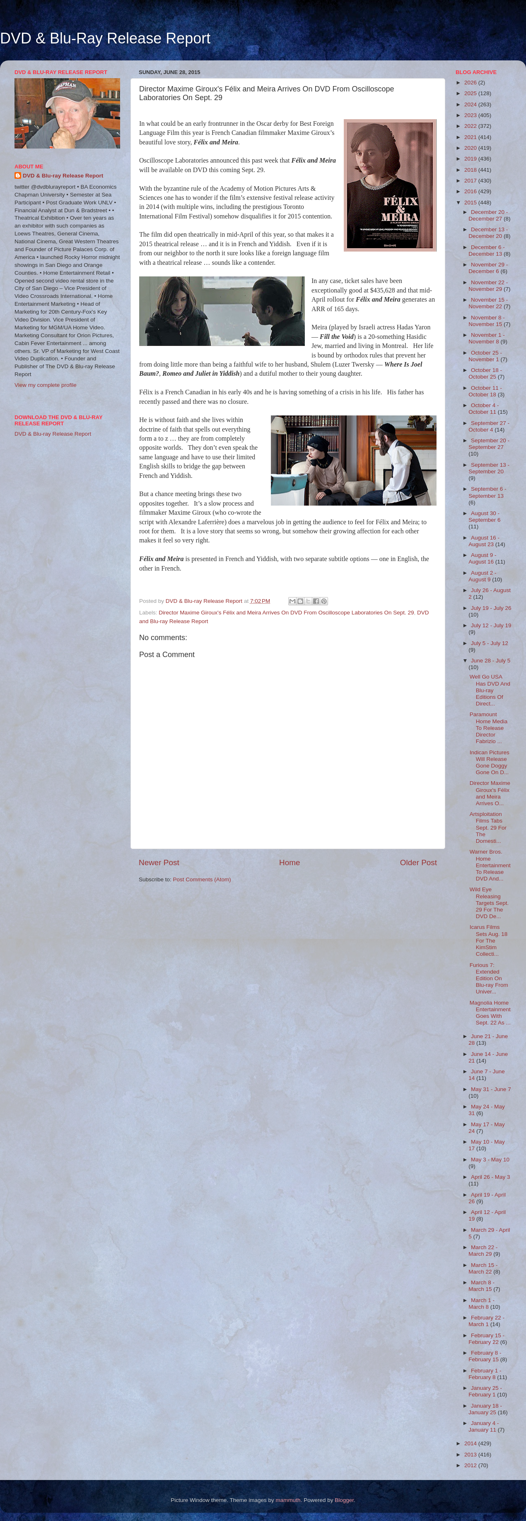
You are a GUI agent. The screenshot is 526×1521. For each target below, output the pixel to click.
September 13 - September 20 (488, 468)
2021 (471, 137)
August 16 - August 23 (483, 541)
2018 (471, 170)
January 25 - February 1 (485, 1391)
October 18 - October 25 (485, 373)
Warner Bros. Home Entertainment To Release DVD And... (490, 865)
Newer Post (159, 862)
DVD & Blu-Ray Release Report (105, 38)
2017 (471, 181)
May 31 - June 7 (491, 1089)
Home (289, 862)
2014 (471, 1443)
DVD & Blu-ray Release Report (63, 176)
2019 (471, 159)
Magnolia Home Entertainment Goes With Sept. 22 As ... (490, 1013)
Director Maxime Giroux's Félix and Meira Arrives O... (490, 793)
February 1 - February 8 (484, 1373)
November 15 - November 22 (488, 303)
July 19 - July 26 (491, 608)
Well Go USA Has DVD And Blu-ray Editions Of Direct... (490, 690)
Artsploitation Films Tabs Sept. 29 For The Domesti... (488, 827)
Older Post (418, 862)
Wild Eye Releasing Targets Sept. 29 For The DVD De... (489, 902)
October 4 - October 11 (483, 408)
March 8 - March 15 (481, 1285)
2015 (471, 202)
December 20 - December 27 (488, 215)
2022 (471, 126)
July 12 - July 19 (491, 625)
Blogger (344, 1500)
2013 (471, 1454)
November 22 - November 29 (488, 285)
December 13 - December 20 (488, 232)
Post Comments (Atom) (202, 879)
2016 (471, 191)
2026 (471, 82)
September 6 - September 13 (487, 492)
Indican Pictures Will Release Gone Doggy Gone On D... (489, 762)
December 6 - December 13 (486, 250)
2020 (471, 148)
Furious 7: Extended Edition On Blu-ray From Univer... (489, 978)
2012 (471, 1465)
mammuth (288, 1500)
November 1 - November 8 (486, 338)
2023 (471, 115)
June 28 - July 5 (490, 660)
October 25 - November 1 (485, 356)
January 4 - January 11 (483, 1426)
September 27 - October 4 (488, 426)
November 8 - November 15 (486, 320)
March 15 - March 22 (482, 1268)
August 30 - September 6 (484, 516)
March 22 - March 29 (482, 1250)
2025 (471, 93)
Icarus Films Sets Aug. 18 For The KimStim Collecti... (489, 940)
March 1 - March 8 (481, 1303)
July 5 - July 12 (489, 643)
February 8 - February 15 (484, 1356)
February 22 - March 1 (486, 1321)
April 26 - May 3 (490, 1177)
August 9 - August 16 (482, 558)
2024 (471, 104)
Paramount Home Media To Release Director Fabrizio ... (489, 727)
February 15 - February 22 (486, 1338)
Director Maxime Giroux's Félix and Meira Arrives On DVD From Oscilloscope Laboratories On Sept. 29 (286, 612)
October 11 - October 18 (485, 391)
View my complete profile (45, 385)
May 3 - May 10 (490, 1159)
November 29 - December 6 (488, 267)
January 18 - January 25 (485, 1409)
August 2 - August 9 (482, 576)
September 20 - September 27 (488, 443)
